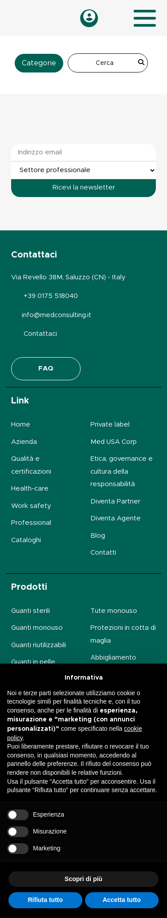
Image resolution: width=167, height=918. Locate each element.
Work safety (31, 506)
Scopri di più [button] (83, 878)
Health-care (30, 488)
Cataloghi (26, 540)
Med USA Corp (113, 442)
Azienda (24, 442)
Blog (97, 535)
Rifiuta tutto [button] (45, 899)
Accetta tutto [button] (121, 899)
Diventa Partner (115, 501)
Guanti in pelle (33, 662)
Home (20, 424)
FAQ (45, 368)
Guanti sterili (30, 611)
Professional (31, 522)
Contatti (103, 552)
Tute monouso (113, 611)
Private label (110, 424)
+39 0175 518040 (51, 296)
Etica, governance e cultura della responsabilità (121, 471)
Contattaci (40, 333)
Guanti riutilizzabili (38, 645)
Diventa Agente (115, 518)
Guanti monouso (37, 627)
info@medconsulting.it (56, 315)
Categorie (39, 63)
